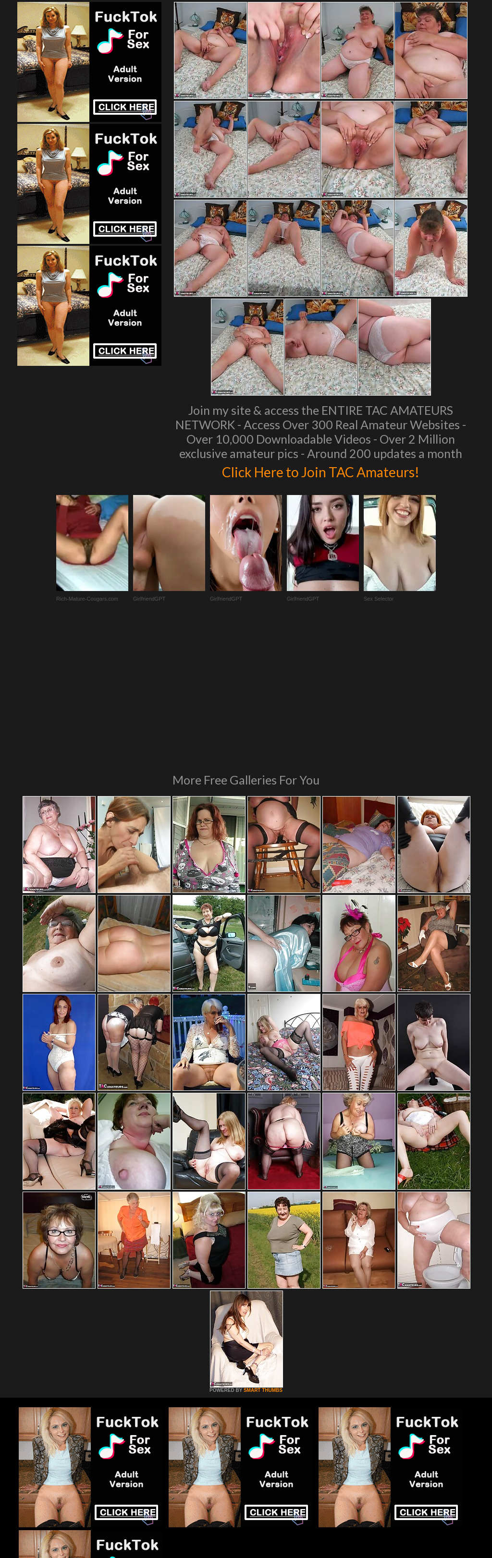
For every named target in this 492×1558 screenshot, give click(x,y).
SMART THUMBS (263, 1259)
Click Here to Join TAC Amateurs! (320, 470)
